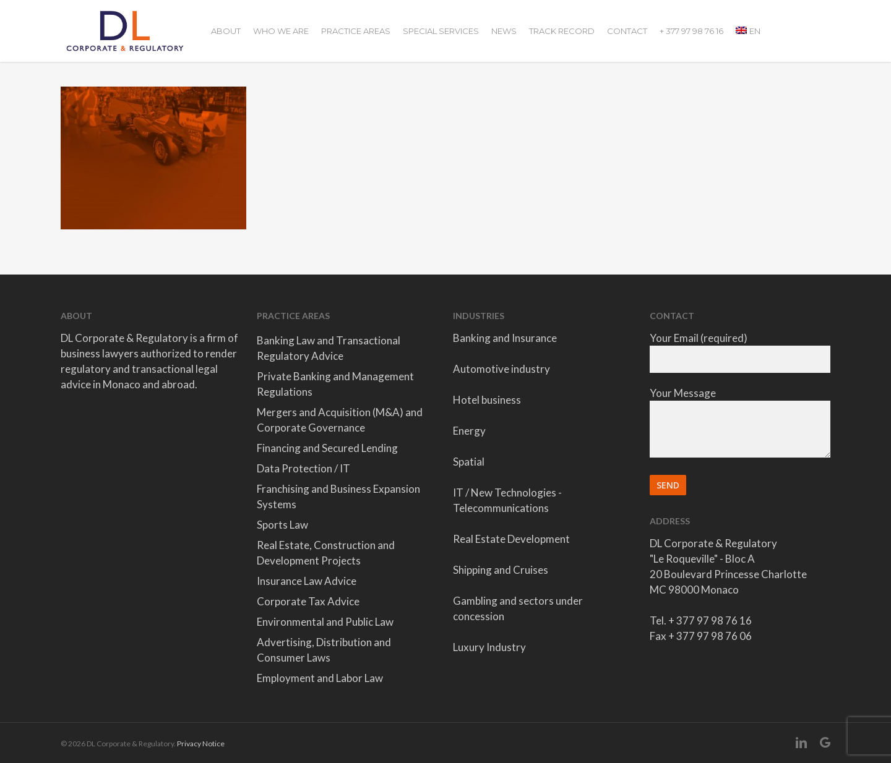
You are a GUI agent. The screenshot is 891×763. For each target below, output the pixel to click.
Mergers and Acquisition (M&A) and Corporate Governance (340, 420)
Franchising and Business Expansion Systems (338, 496)
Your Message (740, 423)
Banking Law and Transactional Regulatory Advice (328, 348)
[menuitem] (748, 31)
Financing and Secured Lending (327, 447)
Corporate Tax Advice (308, 601)
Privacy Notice (201, 743)
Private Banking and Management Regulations (335, 384)
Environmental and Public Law (325, 621)
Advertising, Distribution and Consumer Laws (324, 650)
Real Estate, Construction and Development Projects (326, 553)
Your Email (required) (740, 352)
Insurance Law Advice (306, 580)
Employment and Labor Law (320, 677)
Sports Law (282, 524)
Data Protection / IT (303, 468)
